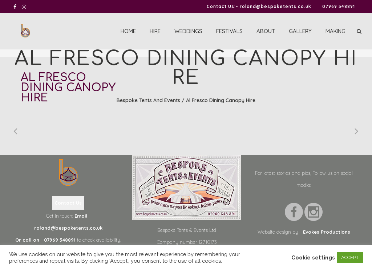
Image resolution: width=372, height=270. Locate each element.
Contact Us (68, 203)
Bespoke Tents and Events (148, 100)
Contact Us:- (222, 6)
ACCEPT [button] (350, 257)
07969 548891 (338, 6)
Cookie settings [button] (313, 257)
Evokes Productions (326, 232)
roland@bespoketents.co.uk (275, 6)
